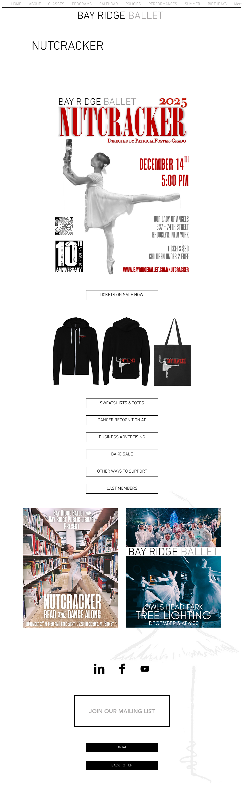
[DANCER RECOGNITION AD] (122, 420)
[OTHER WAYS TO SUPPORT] (122, 471)
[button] (35, 4)
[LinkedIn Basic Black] (99, 669)
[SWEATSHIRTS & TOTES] (122, 403)
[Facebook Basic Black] (122, 669)
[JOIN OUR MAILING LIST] (122, 711)
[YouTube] (144, 669)
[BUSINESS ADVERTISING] (122, 437)
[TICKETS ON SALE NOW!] (122, 295)
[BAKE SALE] (122, 454)
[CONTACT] (122, 747)
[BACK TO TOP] (122, 765)
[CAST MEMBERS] (122, 489)
